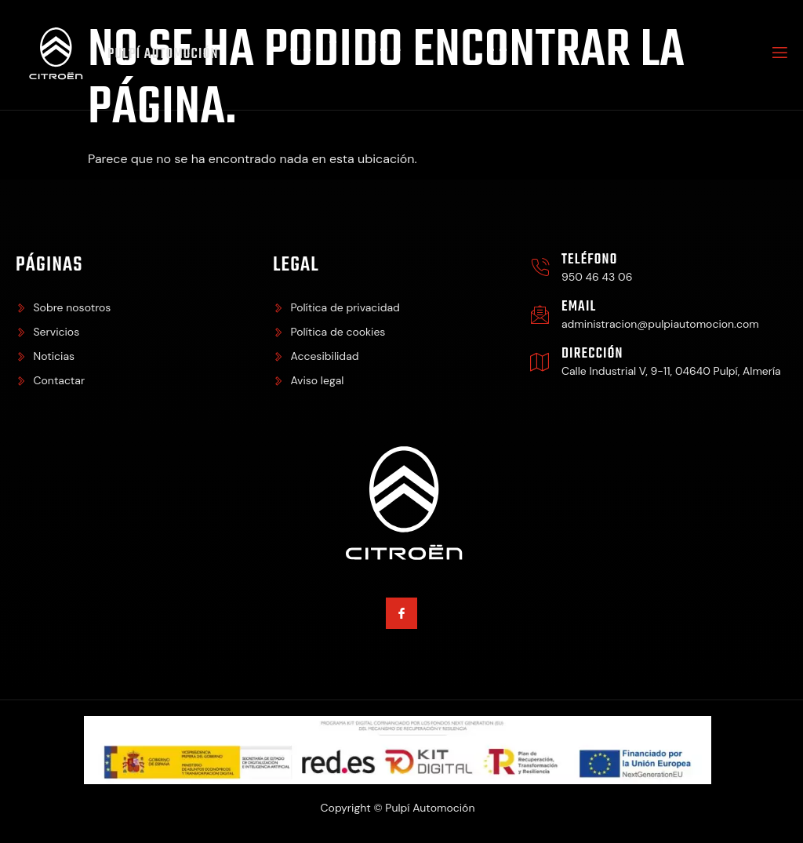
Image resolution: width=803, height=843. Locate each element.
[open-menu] (778, 55)
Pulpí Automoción (163, 54)
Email (578, 307)
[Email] (540, 315)
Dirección (592, 354)
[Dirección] (540, 362)
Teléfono (589, 260)
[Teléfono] (540, 268)
